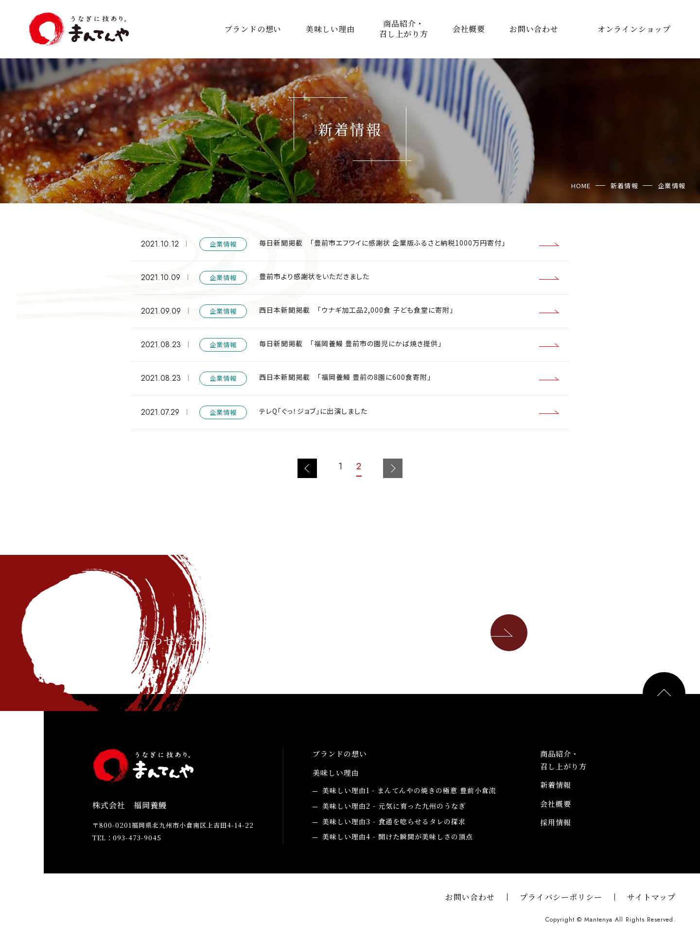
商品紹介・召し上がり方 (403, 29)
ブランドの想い (253, 29)
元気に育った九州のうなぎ (394, 806)
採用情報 (555, 822)
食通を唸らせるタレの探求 (394, 822)
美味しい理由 (330, 29)
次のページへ (392, 468)
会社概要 (469, 29)
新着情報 (555, 785)
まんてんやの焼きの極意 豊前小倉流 (409, 791)
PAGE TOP (664, 693)
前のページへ (307, 468)
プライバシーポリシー (561, 897)
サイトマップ (651, 897)
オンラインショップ (634, 29)
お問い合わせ (534, 29)
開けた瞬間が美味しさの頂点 (397, 837)
